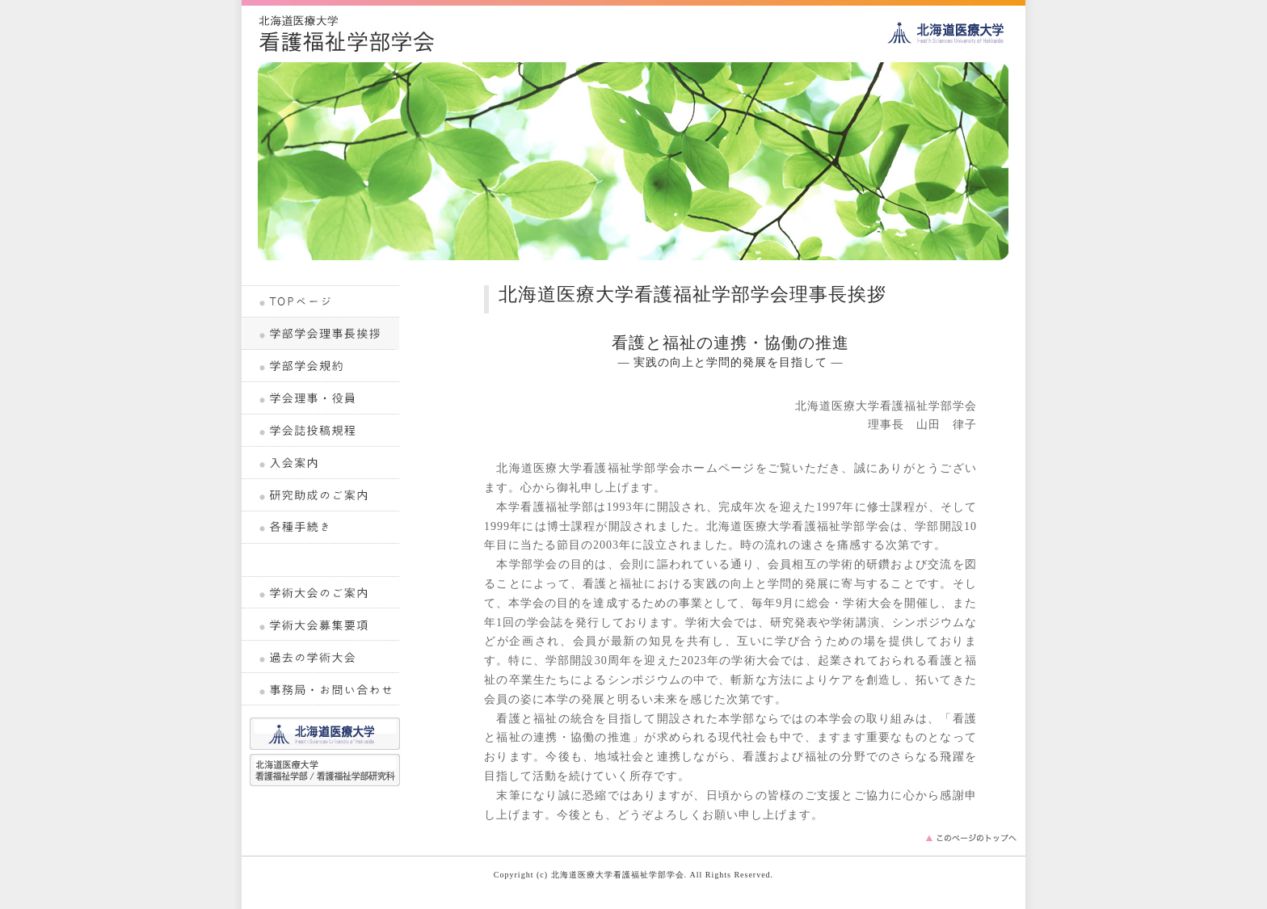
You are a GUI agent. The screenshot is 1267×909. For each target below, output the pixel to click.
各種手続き (321, 527)
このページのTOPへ (970, 842)
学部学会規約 (321, 366)
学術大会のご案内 (321, 592)
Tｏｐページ (321, 301)
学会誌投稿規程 (321, 431)
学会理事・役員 (321, 398)
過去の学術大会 (321, 657)
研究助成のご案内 (321, 495)
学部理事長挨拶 (321, 334)
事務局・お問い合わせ (321, 689)
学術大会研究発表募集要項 (321, 624)
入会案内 (321, 463)
